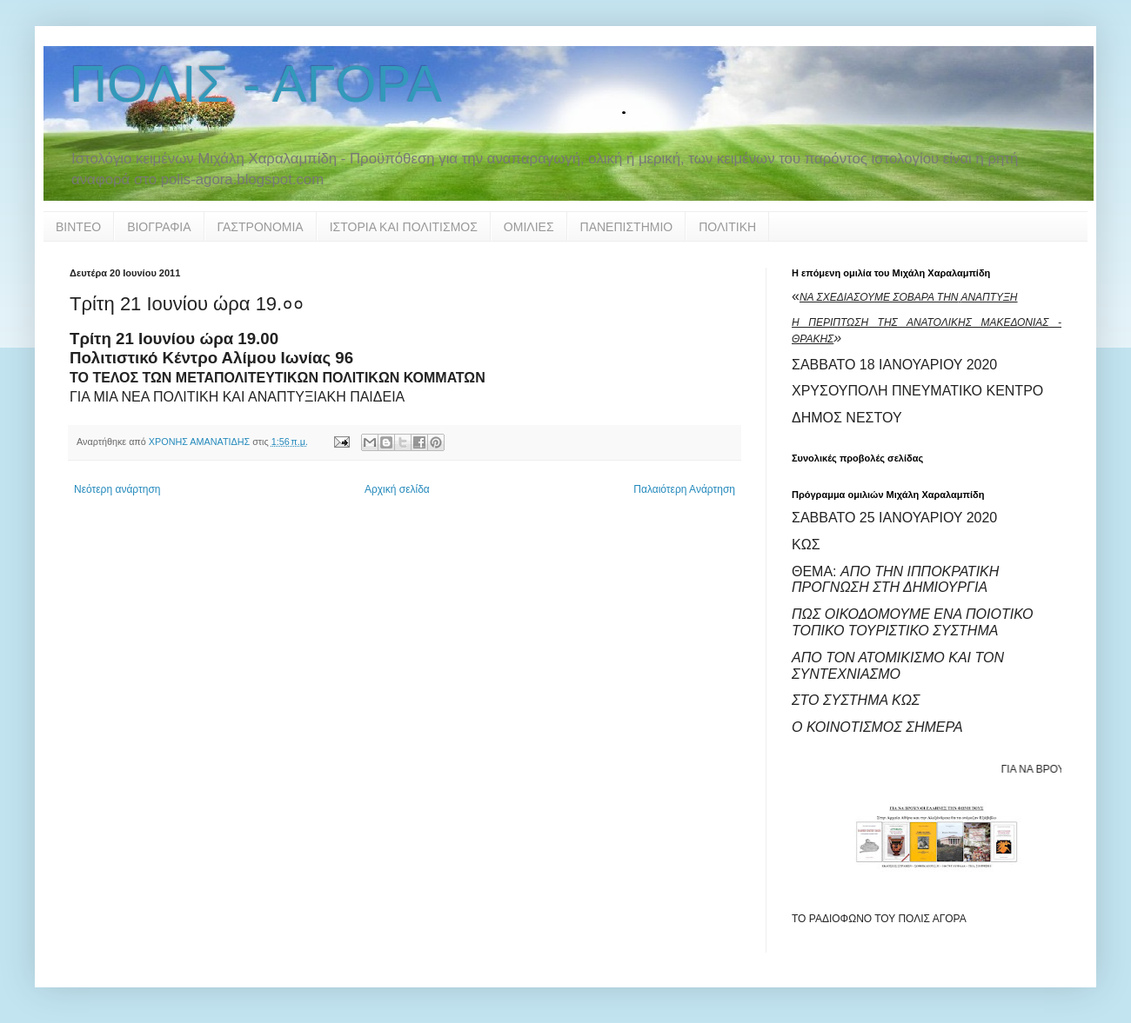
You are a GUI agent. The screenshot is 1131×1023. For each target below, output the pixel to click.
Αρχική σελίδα (397, 489)
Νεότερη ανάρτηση (117, 489)
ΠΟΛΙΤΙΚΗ (727, 227)
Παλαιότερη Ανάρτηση (684, 489)
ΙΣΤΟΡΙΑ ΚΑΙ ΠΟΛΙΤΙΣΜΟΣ (404, 227)
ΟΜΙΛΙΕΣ (529, 227)
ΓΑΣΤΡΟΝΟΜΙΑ (261, 227)
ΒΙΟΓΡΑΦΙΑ (159, 227)
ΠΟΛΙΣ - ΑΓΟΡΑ (256, 84)
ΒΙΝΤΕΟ (78, 227)
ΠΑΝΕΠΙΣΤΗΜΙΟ (626, 227)
